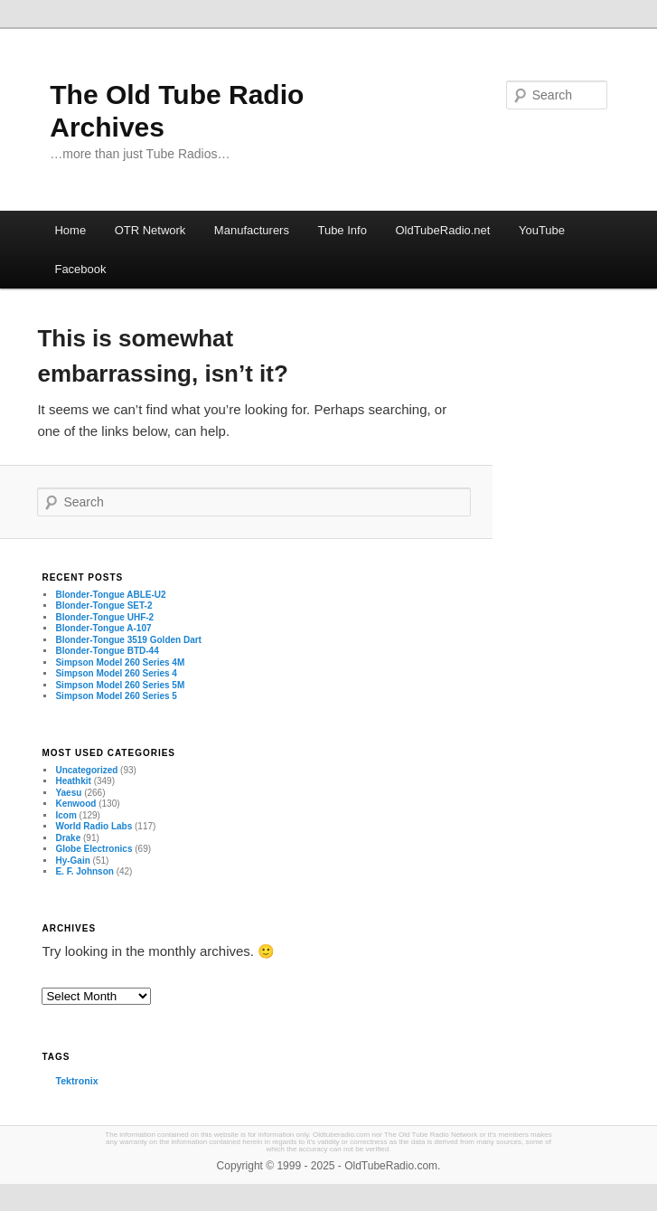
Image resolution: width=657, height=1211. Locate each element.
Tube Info (341, 230)
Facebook (80, 269)
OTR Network (150, 230)
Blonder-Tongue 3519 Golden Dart (128, 640)
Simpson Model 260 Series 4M (119, 662)
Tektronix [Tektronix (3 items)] (76, 1080)
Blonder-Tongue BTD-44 (106, 651)
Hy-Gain (72, 861)
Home (70, 230)
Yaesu (68, 793)
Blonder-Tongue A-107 (103, 628)
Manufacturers (251, 230)
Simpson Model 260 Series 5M (119, 685)
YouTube (542, 230)
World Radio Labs (93, 826)
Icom (65, 815)
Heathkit (72, 781)
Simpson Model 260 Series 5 (116, 696)
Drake (67, 838)
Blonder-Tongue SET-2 (103, 605)
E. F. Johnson (84, 871)
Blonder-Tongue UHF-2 (104, 617)
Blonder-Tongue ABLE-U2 (110, 595)
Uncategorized (86, 770)
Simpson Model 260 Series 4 (116, 673)
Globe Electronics (93, 849)
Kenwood (75, 804)
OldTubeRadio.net (442, 230)
